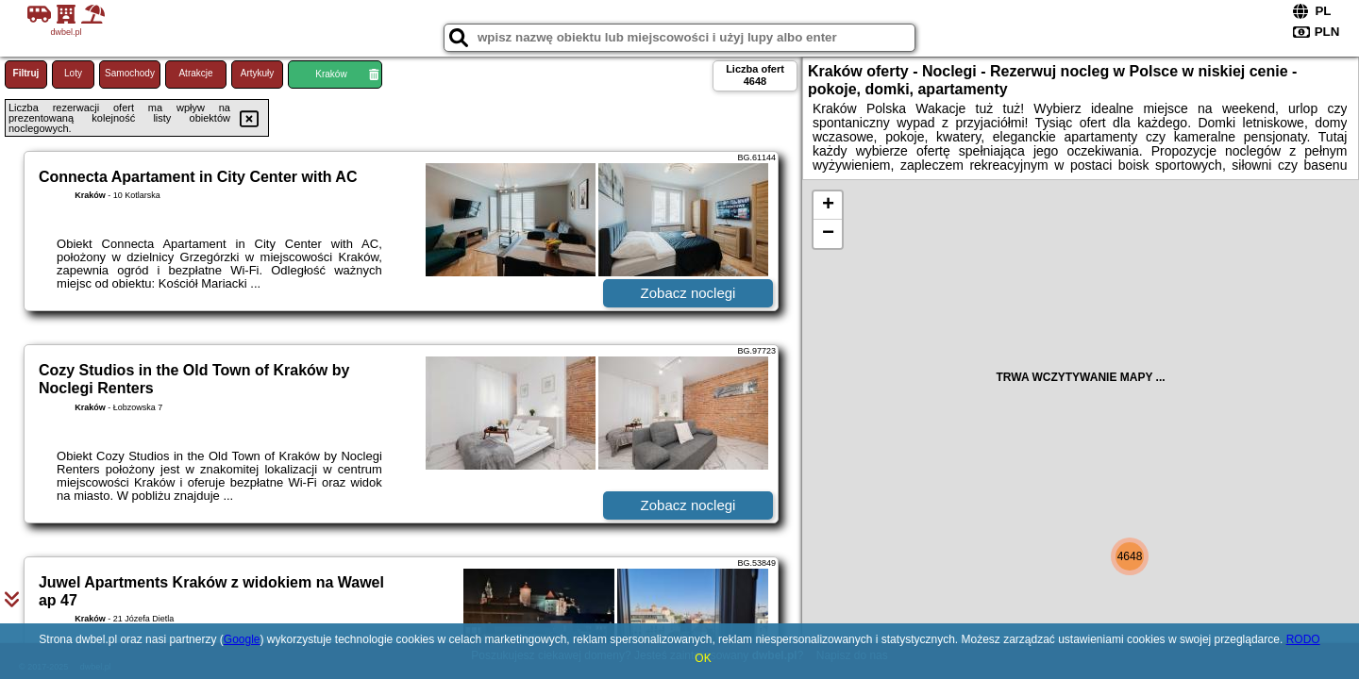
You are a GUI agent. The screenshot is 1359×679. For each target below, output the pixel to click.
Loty (73, 73)
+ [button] (828, 205)
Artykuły (258, 73)
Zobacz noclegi (688, 293)
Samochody (130, 73)
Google (242, 639)
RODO (1303, 639)
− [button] (828, 234)
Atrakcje (195, 73)
